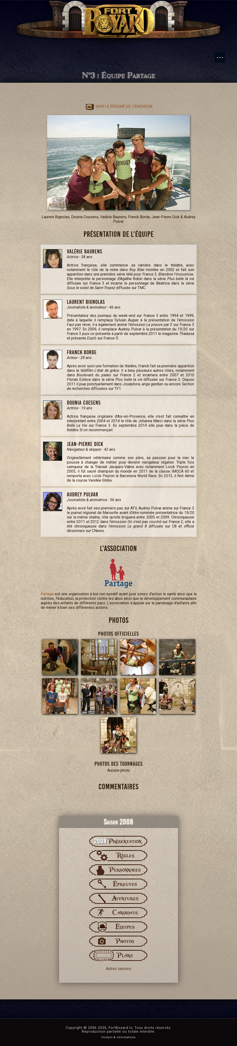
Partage (47, 594)
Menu (222, 55)
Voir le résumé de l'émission (118, 106)
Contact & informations (118, 1037)
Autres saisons (118, 968)
